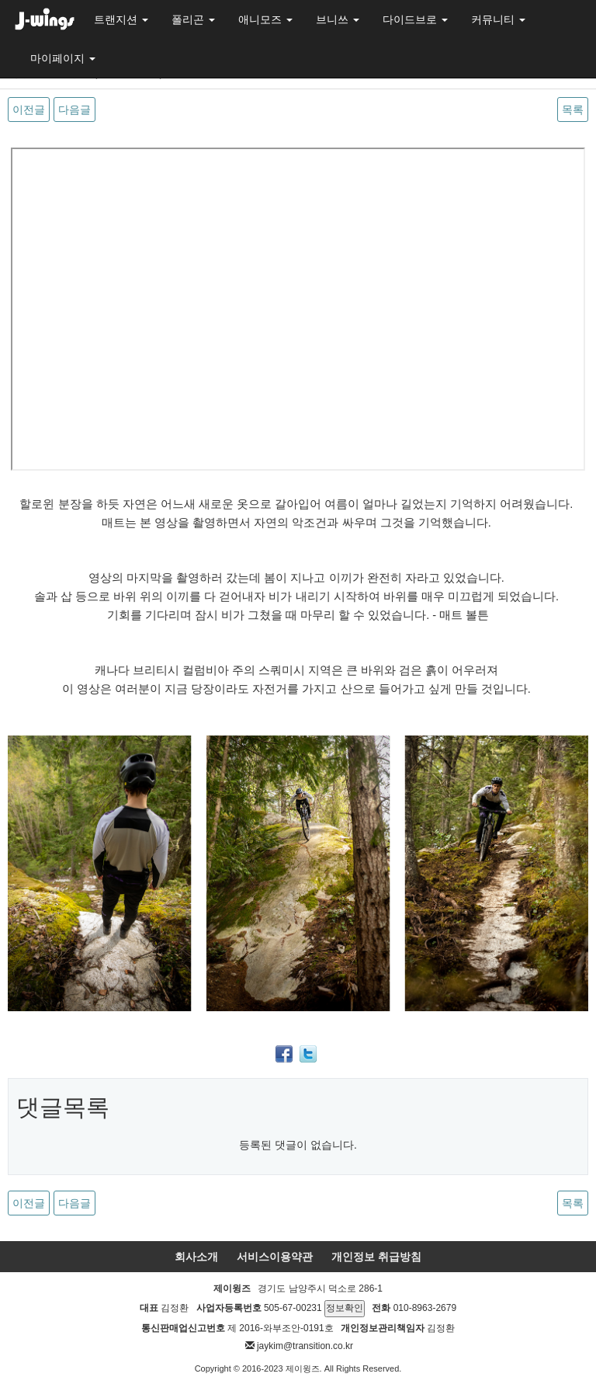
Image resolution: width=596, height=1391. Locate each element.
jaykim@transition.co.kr (305, 1346)
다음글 (74, 109)
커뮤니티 (498, 19)
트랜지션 (121, 19)
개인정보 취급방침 (376, 1256)
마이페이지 (62, 58)
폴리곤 (193, 19)
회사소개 (196, 1256)
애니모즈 (265, 19)
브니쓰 (337, 19)
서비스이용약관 (275, 1256)
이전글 (28, 109)
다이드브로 (415, 19)
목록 (573, 109)
